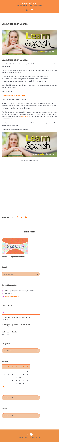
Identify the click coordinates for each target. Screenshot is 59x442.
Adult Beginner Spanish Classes (14, 95)
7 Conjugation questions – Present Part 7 (16, 325)
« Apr (3, 387)
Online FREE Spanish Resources (13, 256)
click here (24, 116)
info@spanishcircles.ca (12, 296)
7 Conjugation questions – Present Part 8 (16, 317)
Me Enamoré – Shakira (9, 332)
